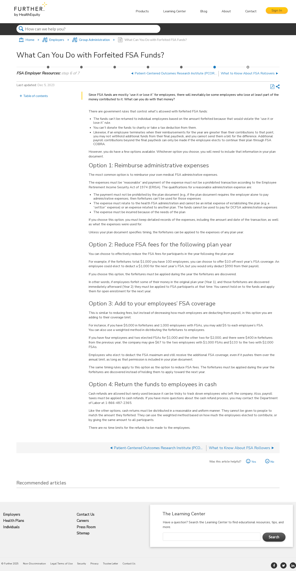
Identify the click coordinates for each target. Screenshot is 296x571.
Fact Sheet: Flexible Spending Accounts (48, 68)
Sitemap (83, 533)
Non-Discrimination (34, 563)
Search (21, 32)
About (223, 11)
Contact (247, 11)
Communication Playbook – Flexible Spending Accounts (81, 68)
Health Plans (13, 521)
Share (277, 86)
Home (27, 40)
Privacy (94, 563)
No (272, 461)
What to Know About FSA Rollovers (248, 68)
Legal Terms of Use (61, 563)
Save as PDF (272, 86)
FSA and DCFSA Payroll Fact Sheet (148, 68)
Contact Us (85, 515)
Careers (83, 521)
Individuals (11, 527)
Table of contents (35, 96)
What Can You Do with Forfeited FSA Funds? (214, 68)
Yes (253, 461)
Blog (200, 11)
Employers (53, 40)
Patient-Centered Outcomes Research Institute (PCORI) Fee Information (181, 68)
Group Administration (91, 40)
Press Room (86, 527)
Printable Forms (114, 68)
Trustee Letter (110, 563)
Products (139, 11)
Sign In (275, 11)
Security (81, 563)
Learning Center (171, 11)
